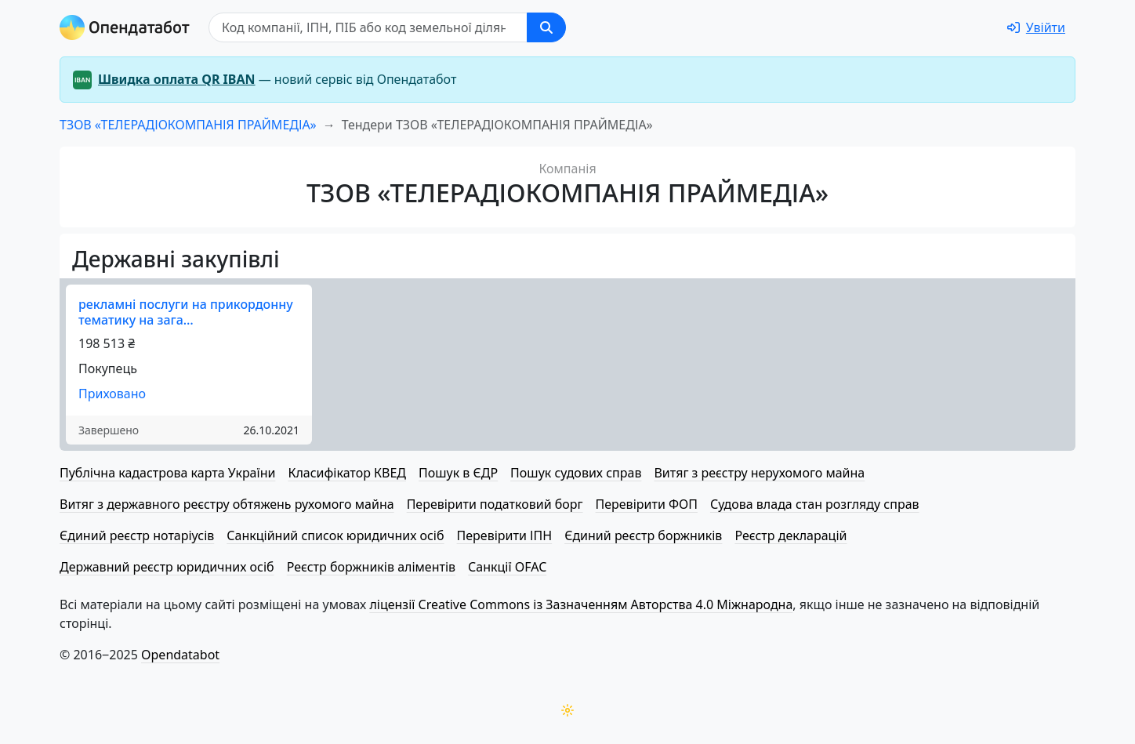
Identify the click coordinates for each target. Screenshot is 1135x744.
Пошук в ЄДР (458, 472)
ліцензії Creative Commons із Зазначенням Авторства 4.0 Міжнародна (580, 604)
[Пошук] (368, 27)
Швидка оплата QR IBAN (177, 79)
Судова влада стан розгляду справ (814, 504)
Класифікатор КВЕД (347, 472)
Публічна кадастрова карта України (167, 472)
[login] (1036, 27)
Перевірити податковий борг (495, 504)
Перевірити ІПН (505, 535)
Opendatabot (180, 654)
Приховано (112, 393)
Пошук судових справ (575, 472)
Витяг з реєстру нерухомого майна (759, 472)
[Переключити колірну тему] (567, 710)
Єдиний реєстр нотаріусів (137, 535)
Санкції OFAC (507, 566)
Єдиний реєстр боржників (643, 535)
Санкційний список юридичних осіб (335, 535)
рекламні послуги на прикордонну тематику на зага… (185, 312)
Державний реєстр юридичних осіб (167, 566)
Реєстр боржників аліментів (371, 566)
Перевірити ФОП (647, 504)
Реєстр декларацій (790, 535)
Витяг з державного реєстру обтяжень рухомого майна (227, 504)
